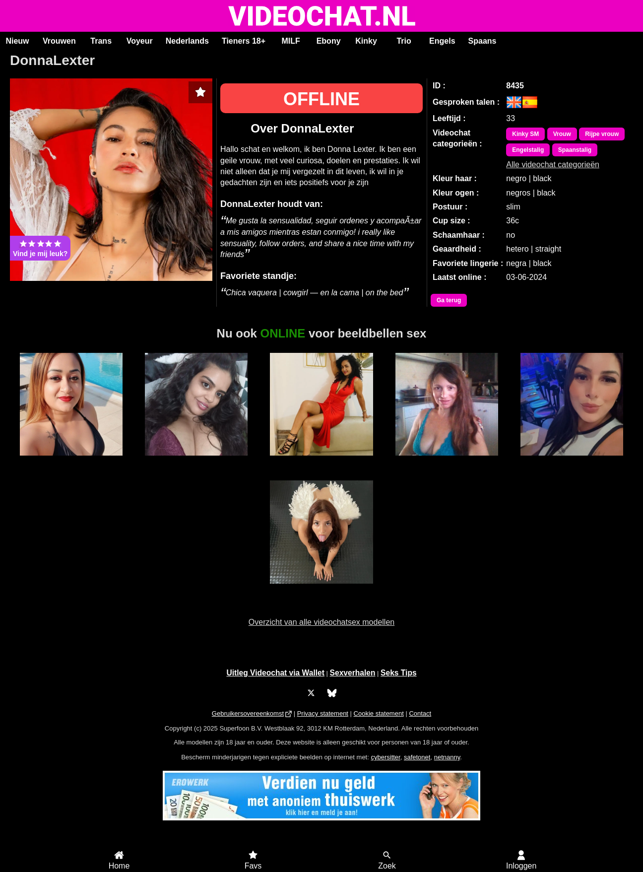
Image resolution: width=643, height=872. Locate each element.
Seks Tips (399, 673)
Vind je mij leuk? (40, 248)
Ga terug (449, 300)
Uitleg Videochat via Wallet (275, 673)
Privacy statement (322, 713)
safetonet (417, 757)
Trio (403, 41)
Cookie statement (379, 713)
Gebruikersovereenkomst (248, 713)
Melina (446, 461)
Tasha (71, 461)
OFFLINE (321, 99)
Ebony (329, 41)
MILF (290, 41)
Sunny (196, 461)
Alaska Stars (321, 461)
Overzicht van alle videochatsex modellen (321, 622)
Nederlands (187, 41)
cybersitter (385, 757)
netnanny (447, 757)
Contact (420, 713)
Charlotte (572, 461)
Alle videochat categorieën (552, 164)
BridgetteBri (321, 589)
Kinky (366, 41)
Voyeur (140, 41)
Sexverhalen (353, 673)
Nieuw (17, 41)
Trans (101, 41)
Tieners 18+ (243, 41)
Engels (442, 41)
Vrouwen (59, 41)
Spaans (482, 41)
